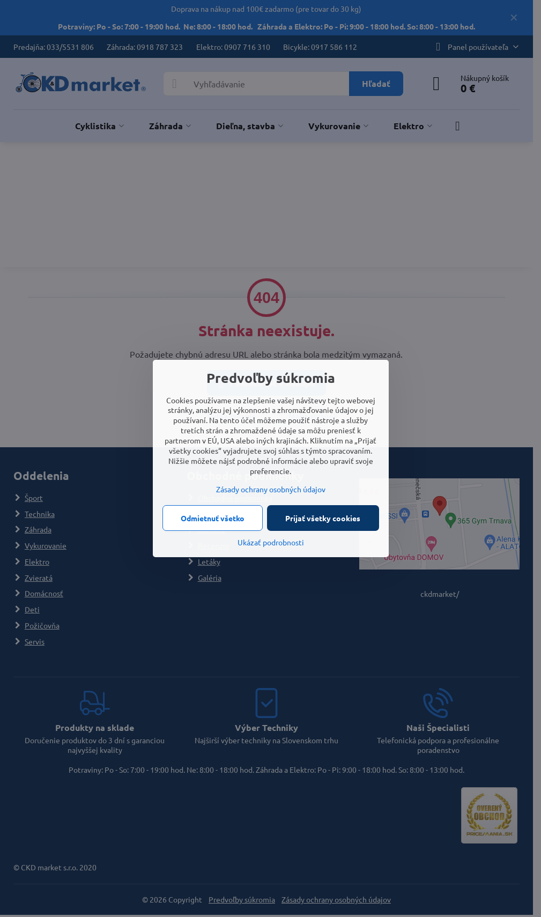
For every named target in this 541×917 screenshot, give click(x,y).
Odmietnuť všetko (212, 518)
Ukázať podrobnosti (271, 542)
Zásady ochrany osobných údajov (270, 489)
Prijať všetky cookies (322, 518)
